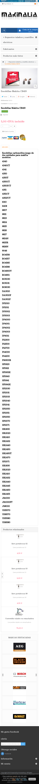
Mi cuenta (5, 764)
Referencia (4, 100)
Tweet (4, 97)
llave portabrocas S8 (19, 594)
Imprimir (5, 115)
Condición (4, 103)
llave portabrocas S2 (19, 544)
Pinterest (31, 97)
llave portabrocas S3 (19, 569)
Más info (5, 147)
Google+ (21, 97)
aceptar (32, 779)
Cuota (12, 97)
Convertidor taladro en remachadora (19, 619)
